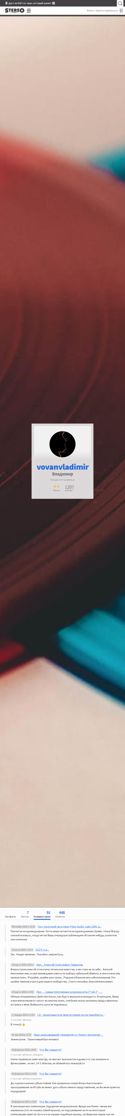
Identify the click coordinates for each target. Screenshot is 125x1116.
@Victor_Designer (33, 1054)
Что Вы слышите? (50, 1050)
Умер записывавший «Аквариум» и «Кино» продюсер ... (68, 1035)
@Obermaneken (32, 1078)
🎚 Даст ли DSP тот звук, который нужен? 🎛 (30, 3)
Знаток (56, 490)
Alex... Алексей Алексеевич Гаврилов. (59, 965)
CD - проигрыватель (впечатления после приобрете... (70, 1015)
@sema (27, 1019)
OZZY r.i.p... (42, 950)
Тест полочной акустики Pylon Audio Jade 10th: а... (69, 926)
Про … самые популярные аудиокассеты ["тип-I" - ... (69, 992)
